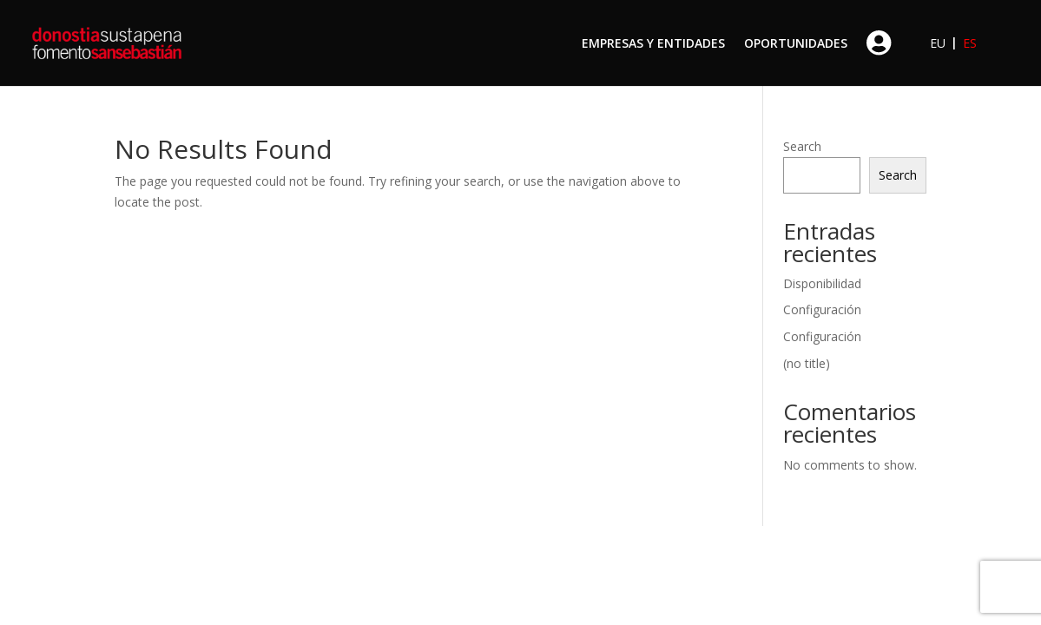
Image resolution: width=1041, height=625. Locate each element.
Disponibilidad (822, 283)
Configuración (822, 309)
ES (970, 43)
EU (937, 43)
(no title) (806, 363)
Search (802, 146)
